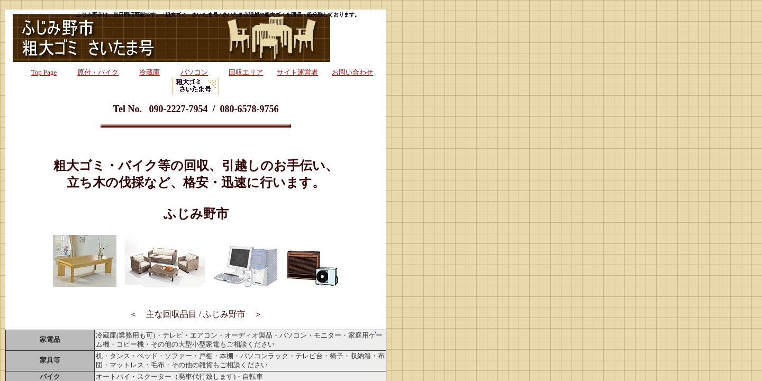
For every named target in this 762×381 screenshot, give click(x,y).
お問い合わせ (352, 72)
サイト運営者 (297, 72)
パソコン (194, 72)
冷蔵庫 (149, 72)
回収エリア (246, 72)
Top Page (44, 72)
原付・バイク (98, 72)
